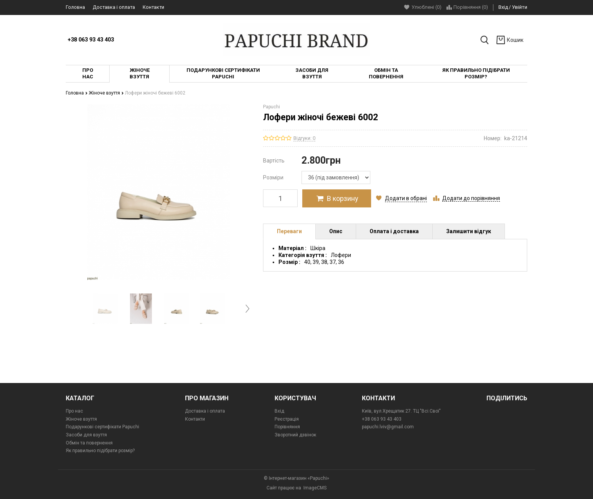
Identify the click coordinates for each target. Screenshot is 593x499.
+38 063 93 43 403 (91, 39)
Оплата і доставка (394, 231)
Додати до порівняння (471, 198)
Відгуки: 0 (304, 138)
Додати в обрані (406, 198)
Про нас (74, 411)
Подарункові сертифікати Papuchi (102, 426)
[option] (105, 308)
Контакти (153, 7)
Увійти (519, 7)
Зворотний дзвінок (295, 435)
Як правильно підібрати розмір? (100, 450)
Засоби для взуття (86, 435)
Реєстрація (287, 419)
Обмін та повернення (89, 443)
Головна (75, 7)
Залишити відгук (468, 231)
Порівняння (287, 426)
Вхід (503, 7)
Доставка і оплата (114, 7)
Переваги (289, 231)
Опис (335, 231)
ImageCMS (314, 488)
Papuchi (271, 106)
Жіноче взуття (106, 93)
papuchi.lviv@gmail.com (388, 426)
